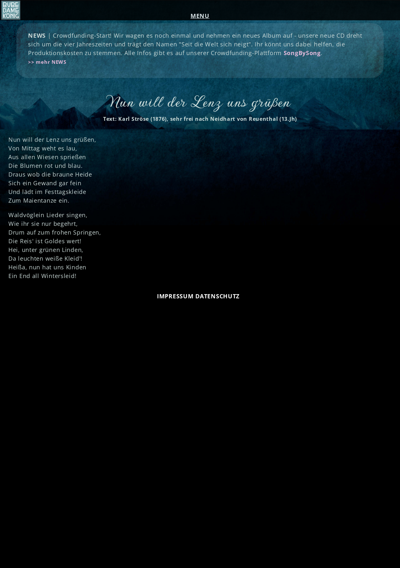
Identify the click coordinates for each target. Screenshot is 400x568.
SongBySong (302, 53)
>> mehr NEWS (47, 62)
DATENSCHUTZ (217, 296)
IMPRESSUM (175, 296)
